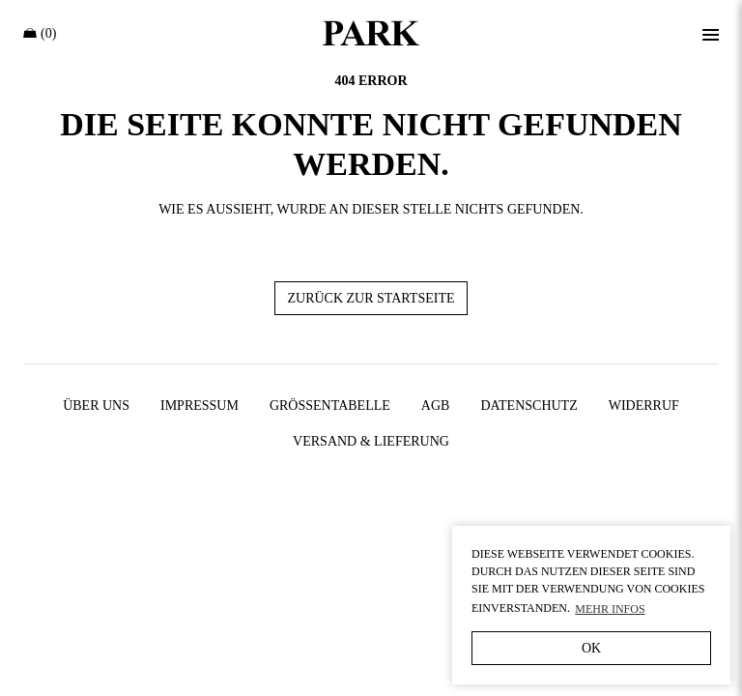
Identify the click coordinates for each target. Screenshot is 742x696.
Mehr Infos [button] (609, 609)
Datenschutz (528, 405)
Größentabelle (330, 405)
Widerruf (644, 405)
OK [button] (591, 648)
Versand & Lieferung (371, 441)
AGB (435, 405)
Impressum (199, 405)
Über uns (96, 405)
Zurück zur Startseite (370, 298)
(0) (39, 33)
